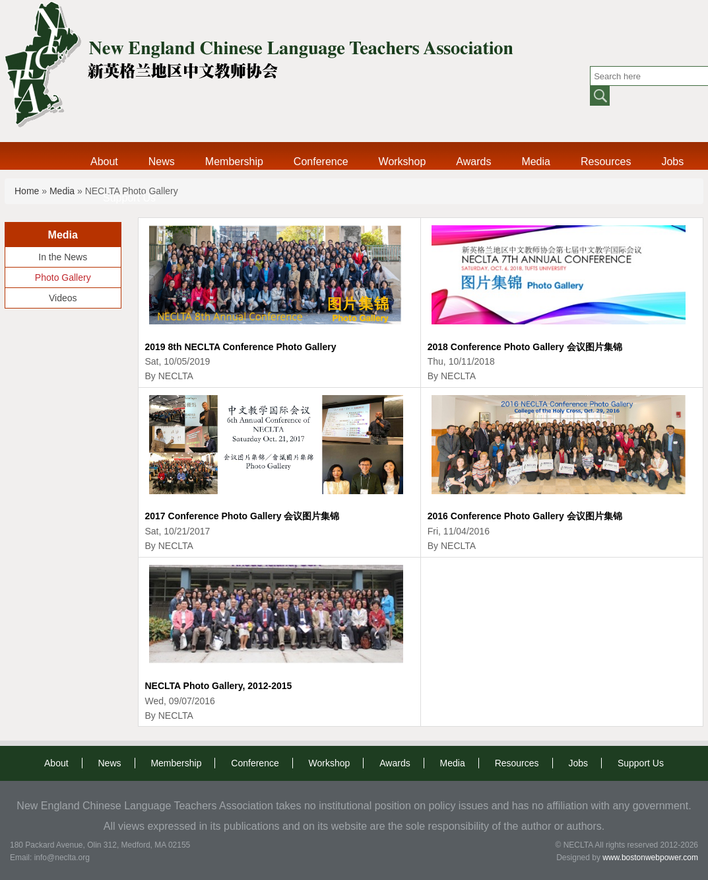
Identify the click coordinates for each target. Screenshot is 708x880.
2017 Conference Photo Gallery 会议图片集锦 (242, 516)
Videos (63, 298)
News (161, 161)
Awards (473, 161)
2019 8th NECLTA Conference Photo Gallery (241, 347)
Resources (606, 161)
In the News (62, 257)
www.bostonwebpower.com (650, 857)
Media (535, 161)
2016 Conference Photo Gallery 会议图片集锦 (525, 516)
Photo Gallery (63, 277)
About (104, 161)
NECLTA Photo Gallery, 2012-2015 (218, 685)
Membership (234, 161)
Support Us (129, 197)
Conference (321, 161)
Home (27, 191)
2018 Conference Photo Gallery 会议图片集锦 (525, 347)
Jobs (672, 161)
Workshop (402, 161)
